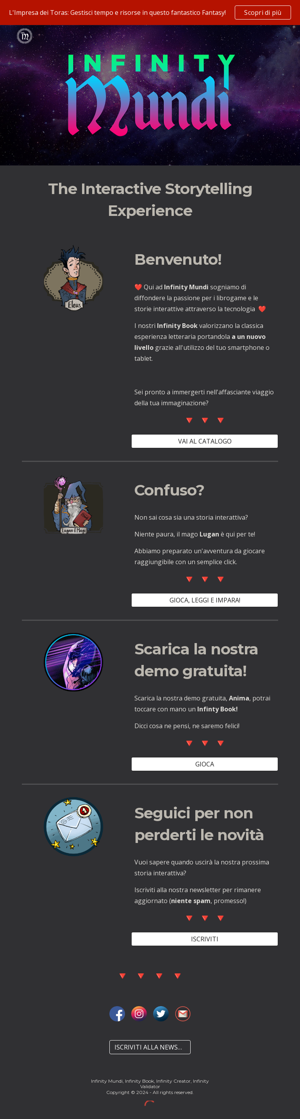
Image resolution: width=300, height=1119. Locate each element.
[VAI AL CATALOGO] (204, 441)
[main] (150, 200)
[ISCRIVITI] (204, 939)
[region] (150, 12)
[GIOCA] (204, 764)
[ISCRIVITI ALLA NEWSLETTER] (150, 1047)
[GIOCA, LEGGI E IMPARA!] (204, 600)
